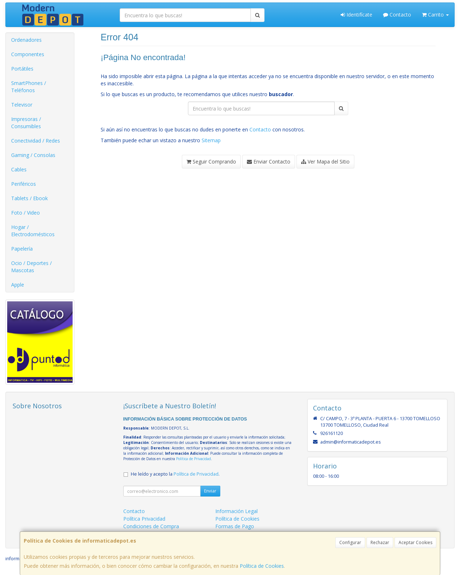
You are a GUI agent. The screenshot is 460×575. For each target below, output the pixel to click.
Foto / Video (25, 212)
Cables (19, 169)
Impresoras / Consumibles (26, 123)
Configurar (350, 542)
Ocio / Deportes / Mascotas (31, 267)
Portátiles (22, 68)
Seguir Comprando (211, 161)
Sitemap (211, 140)
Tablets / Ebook (29, 198)
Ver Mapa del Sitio (325, 161)
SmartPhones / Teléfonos (28, 87)
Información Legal (236, 511)
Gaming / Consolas (33, 155)
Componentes (27, 54)
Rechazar (380, 542)
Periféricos (23, 183)
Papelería (22, 248)
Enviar (210, 491)
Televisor (21, 104)
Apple (17, 284)
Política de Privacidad (193, 458)
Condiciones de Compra (151, 526)
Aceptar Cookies (415, 542)
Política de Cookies (262, 565)
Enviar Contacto (268, 161)
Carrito (435, 14)
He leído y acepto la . (175, 474)
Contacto (397, 14)
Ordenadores (26, 39)
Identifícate (356, 14)
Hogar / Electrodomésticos (33, 231)
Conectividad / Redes (35, 140)
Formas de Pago (234, 526)
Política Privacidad (144, 518)
